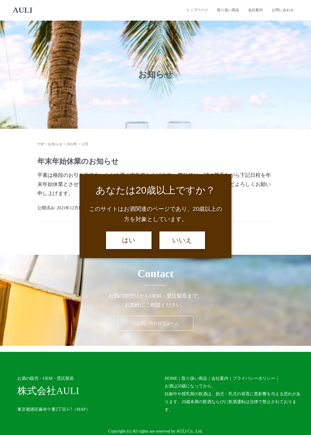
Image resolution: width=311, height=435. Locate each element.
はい (128, 240)
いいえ (182, 240)
